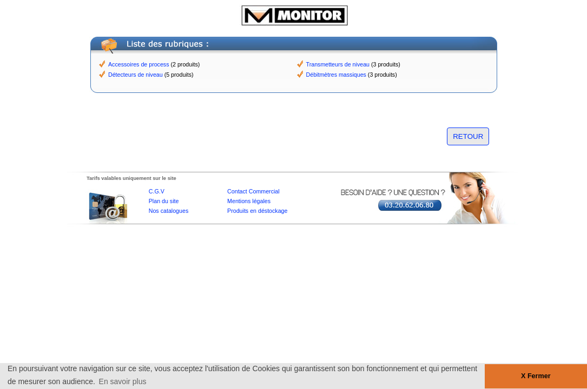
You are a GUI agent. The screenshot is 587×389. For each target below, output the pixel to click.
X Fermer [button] (536, 376)
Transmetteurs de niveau (338, 64)
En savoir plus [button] (123, 381)
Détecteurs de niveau (135, 74)
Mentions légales (249, 201)
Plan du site (164, 201)
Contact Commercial (253, 191)
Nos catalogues (168, 210)
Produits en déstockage (257, 210)
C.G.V (156, 191)
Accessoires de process (138, 64)
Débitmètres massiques (336, 74)
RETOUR (468, 136)
